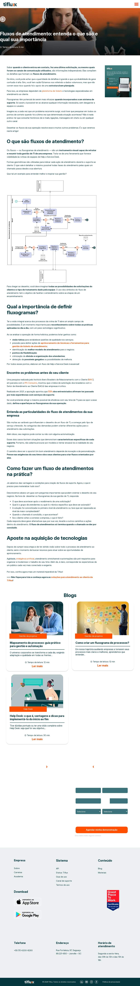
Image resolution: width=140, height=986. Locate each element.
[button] (70, 4)
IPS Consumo (31, 383)
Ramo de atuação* (83, 807)
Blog (100, 868)
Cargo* (105, 807)
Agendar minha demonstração (101, 830)
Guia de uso (61, 876)
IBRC (90, 379)
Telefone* (106, 796)
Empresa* (80, 796)
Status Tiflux (62, 872)
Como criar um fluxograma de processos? (102, 642)
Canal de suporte (64, 881)
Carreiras (18, 872)
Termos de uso (63, 885)
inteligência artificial (25, 558)
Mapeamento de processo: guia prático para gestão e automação (35, 644)
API (57, 868)
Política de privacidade (111, 982)
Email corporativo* (110, 786)
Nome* (78, 786)
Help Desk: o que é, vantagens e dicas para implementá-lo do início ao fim (37, 717)
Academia (18, 876)
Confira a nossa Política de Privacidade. (92, 820)
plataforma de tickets (52, 91)
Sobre (17, 868)
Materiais (102, 872)
